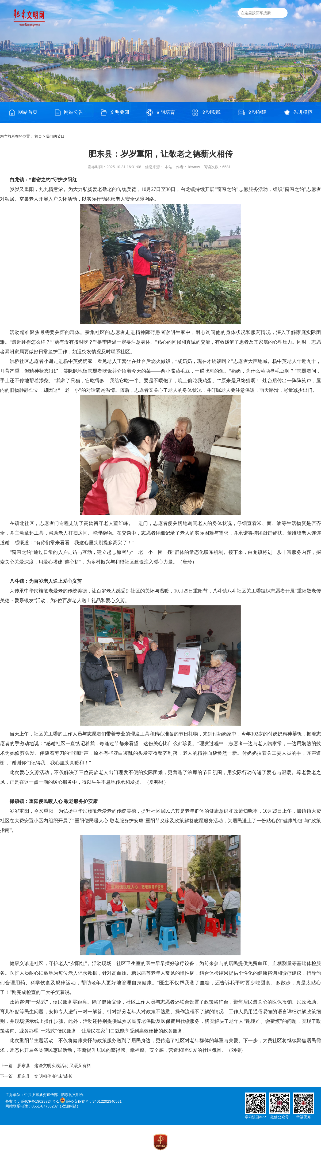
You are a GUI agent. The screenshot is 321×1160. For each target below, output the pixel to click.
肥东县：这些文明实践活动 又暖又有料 (54, 1065)
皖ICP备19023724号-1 (40, 1101)
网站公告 (68, 112)
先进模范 (298, 112)
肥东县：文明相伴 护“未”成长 (44, 1076)
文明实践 (206, 112)
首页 (38, 136)
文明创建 (252, 112)
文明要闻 (114, 112)
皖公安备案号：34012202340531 (94, 1101)
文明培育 (160, 112)
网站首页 (23, 112)
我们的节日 (55, 136)
